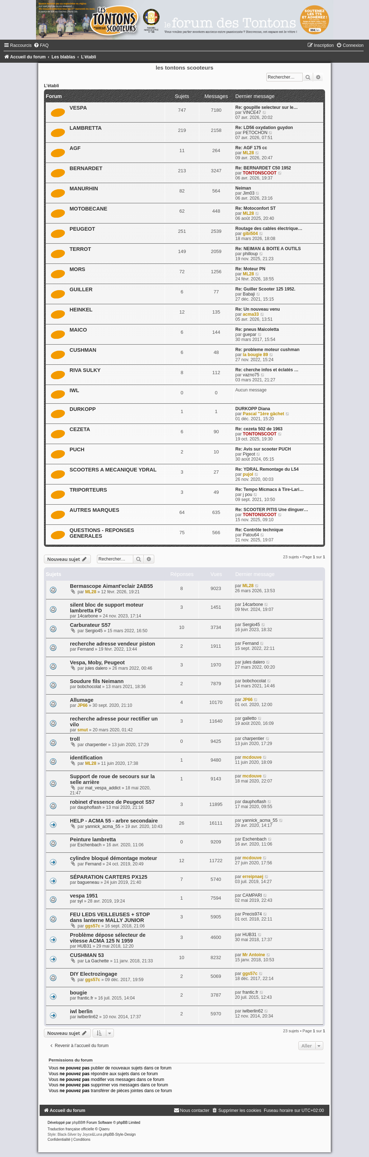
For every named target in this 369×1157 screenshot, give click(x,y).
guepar (250, 334)
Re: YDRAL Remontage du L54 (267, 469)
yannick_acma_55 (102, 826)
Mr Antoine (254, 954)
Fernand (85, 649)
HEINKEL (81, 309)
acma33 (251, 314)
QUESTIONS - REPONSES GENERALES (102, 533)
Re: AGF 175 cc (251, 147)
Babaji (249, 294)
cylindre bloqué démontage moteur (113, 858)
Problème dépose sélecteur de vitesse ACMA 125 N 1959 (108, 938)
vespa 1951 (84, 896)
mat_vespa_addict (102, 787)
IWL (74, 390)
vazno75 (251, 374)
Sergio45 (93, 630)
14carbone (87, 616)
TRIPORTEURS (88, 490)
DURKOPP (83, 409)
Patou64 (251, 534)
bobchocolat (89, 686)
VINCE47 (252, 112)
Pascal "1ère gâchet (263, 413)
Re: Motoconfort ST (255, 208)
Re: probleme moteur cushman (267, 349)
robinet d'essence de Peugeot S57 (112, 802)
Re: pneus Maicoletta (257, 329)
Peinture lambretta (93, 839)
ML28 (248, 152)
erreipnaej (253, 876)
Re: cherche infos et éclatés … (266, 369)
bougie (78, 993)
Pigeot (249, 454)
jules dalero (96, 668)
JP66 (82, 705)
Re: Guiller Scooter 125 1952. (265, 289)
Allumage (81, 700)
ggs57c (92, 925)
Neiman (243, 188)
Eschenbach (89, 844)
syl (80, 901)
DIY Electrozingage (93, 974)
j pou (247, 494)
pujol (248, 474)
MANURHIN (84, 188)
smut (82, 729)
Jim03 (248, 193)
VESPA (78, 108)
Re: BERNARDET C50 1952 (263, 167)
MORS (77, 269)
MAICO (78, 330)
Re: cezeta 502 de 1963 (259, 428)
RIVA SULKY (85, 370)
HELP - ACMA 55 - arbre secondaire (114, 821)
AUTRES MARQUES (94, 510)
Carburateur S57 (90, 625)
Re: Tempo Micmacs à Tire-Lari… (269, 489)
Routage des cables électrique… (268, 228)
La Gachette (97, 960)
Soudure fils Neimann (97, 681)
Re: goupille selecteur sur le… (266, 107)
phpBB (77, 1123)
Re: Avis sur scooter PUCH (263, 449)
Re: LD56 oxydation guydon (264, 127)
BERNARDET (86, 168)
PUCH (77, 449)
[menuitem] (41, 45)
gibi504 (250, 233)
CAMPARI (252, 895)
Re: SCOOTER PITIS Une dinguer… (271, 509)
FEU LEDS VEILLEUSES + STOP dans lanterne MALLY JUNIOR (110, 917)
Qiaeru (104, 1129)
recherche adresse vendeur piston (112, 644)
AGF (75, 148)
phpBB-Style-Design (119, 1134)
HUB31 (84, 946)
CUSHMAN (83, 350)
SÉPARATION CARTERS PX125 (108, 877)
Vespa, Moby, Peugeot (97, 662)
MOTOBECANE (88, 209)
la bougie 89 (255, 354)
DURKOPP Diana (252, 408)
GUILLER (81, 289)
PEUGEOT (82, 229)
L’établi (51, 85)
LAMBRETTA (86, 128)
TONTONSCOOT (260, 173)
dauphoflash (89, 807)
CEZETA (80, 429)
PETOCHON (255, 132)
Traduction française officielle (71, 1129)
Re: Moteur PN (250, 268)
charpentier (96, 744)
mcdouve (252, 757)
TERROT (80, 249)
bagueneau (88, 882)
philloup (250, 253)
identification (86, 758)
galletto (250, 718)
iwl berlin (81, 1011)
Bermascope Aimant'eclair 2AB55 (111, 586)
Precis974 (252, 914)
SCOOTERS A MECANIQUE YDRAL (113, 470)
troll (75, 739)
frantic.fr (85, 998)
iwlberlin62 (87, 1016)
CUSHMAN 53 (87, 955)
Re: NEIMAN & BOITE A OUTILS (268, 248)
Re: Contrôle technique (259, 529)
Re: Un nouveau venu (257, 309)
